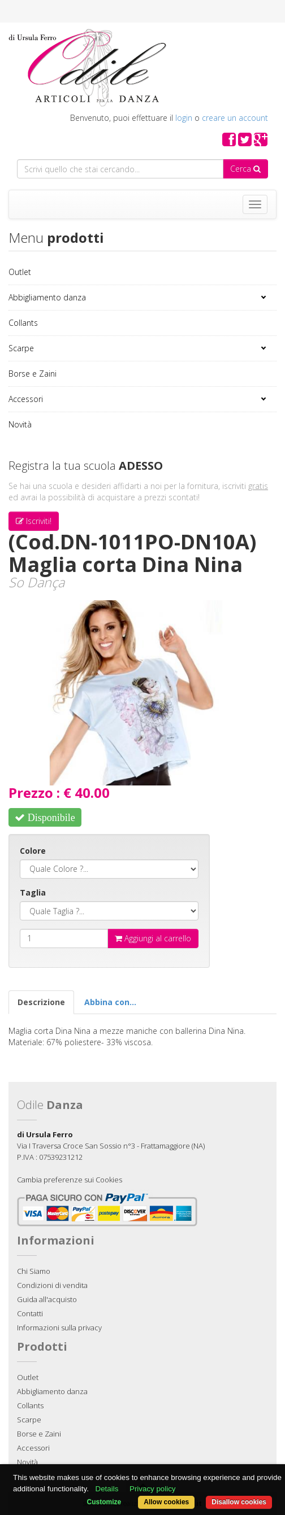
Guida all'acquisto (47, 1299)
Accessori (25, 399)
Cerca (245, 168)
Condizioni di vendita (52, 1285)
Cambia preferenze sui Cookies (69, 1180)
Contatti (30, 1313)
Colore (33, 850)
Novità (20, 424)
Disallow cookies (238, 1502)
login (183, 117)
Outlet (19, 272)
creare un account (235, 117)
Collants (23, 322)
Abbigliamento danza (47, 297)
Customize (104, 1502)
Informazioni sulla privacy (59, 1327)
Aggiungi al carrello (153, 938)
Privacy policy (152, 1489)
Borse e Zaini (32, 373)
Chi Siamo (33, 1271)
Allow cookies (166, 1502)
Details (107, 1489)
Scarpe (21, 348)
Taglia (33, 892)
